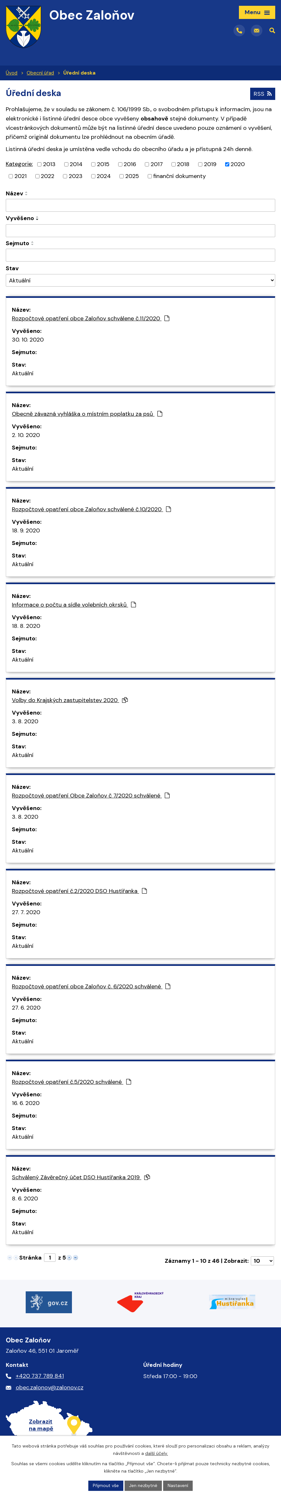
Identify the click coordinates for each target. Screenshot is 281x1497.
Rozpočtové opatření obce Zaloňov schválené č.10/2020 (91, 509)
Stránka (30, 1257)
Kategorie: (19, 164)
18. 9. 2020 (26, 530)
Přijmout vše (106, 1485)
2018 (183, 164)
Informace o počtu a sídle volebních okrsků (74, 605)
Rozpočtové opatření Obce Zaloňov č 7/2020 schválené (91, 795)
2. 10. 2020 (26, 435)
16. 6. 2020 (26, 1103)
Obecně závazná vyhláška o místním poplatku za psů (87, 414)
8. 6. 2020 (25, 1198)
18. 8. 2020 (26, 626)
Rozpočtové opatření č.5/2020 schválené (71, 1082)
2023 (76, 176)
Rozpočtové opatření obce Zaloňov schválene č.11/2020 (90, 318)
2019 (210, 164)
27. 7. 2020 (26, 912)
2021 (20, 176)
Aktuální (22, 373)
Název (14, 193)
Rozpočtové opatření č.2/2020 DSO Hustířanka (79, 891)
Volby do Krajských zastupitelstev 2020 (70, 700)
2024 (104, 176)
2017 (157, 164)
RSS (263, 94)
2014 (76, 164)
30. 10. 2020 (28, 339)
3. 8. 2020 (25, 721)
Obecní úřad (40, 73)
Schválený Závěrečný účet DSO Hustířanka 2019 (81, 1177)
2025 (132, 176)
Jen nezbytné (143, 1485)
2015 (103, 164)
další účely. (156, 1453)
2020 (238, 164)
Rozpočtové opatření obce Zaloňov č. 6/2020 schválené (91, 986)
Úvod (11, 73)
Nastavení (178, 1485)
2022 (47, 176)
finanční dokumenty (179, 176)
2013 (49, 164)
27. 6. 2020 (26, 1007)
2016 (130, 164)
